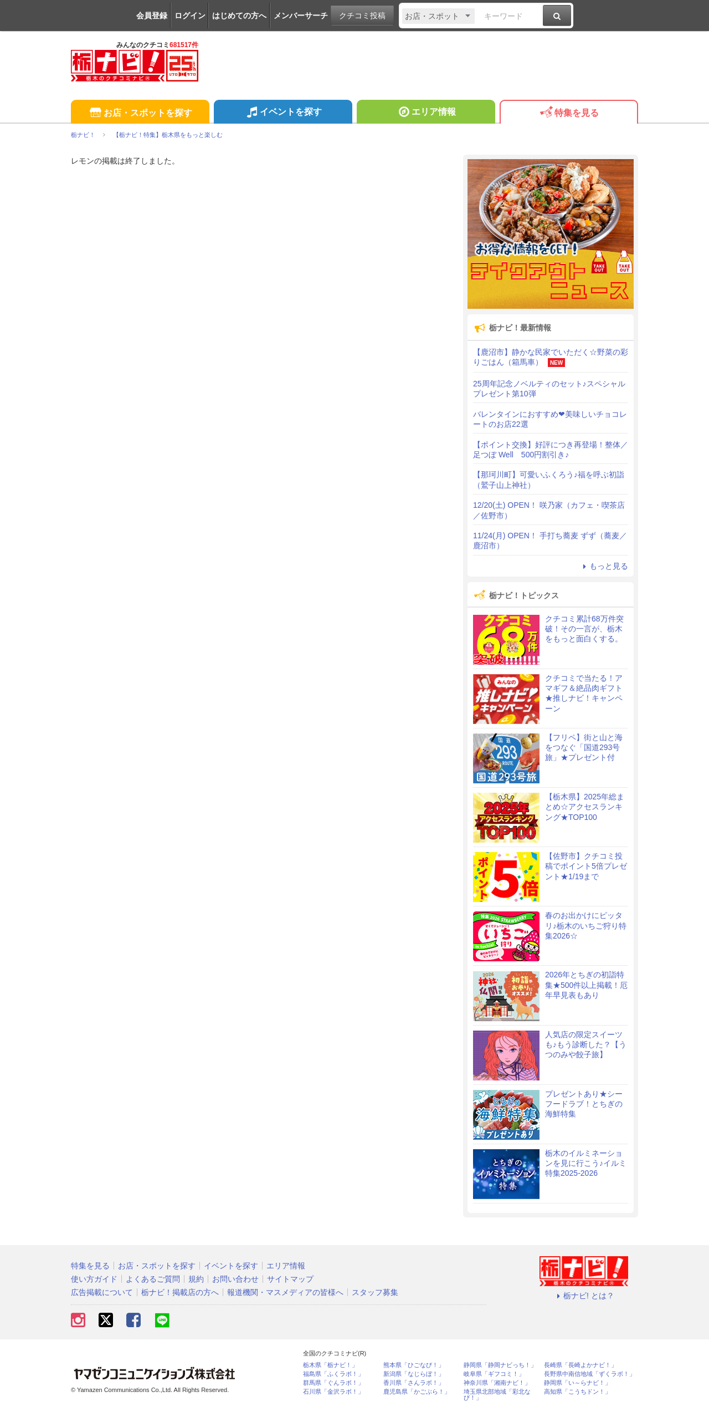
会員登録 (151, 15)
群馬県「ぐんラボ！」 (333, 1383)
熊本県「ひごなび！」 (413, 1365)
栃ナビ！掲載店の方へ (180, 1292)
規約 (196, 1279)
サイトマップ (290, 1279)
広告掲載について (102, 1292)
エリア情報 (425, 113)
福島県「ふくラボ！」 (333, 1374)
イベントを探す (282, 113)
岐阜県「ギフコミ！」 (494, 1374)
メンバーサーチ (301, 15)
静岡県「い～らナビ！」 (577, 1383)
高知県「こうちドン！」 (577, 1392)
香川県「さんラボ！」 (413, 1383)
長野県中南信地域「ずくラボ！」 (589, 1374)
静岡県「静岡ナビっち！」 (500, 1365)
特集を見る (568, 113)
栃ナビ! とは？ (583, 1295)
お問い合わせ (235, 1279)
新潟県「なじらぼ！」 (413, 1374)
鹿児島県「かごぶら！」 (416, 1392)
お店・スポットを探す (140, 113)
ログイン (189, 15)
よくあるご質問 (153, 1279)
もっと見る (603, 566)
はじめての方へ (239, 15)
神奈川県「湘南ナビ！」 (497, 1383)
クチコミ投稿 (362, 15)
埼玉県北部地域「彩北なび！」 (497, 1395)
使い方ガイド (94, 1279)
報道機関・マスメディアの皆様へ (285, 1292)
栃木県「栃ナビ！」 (330, 1365)
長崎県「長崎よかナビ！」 (580, 1365)
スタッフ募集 (375, 1292)
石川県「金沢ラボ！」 (333, 1392)
